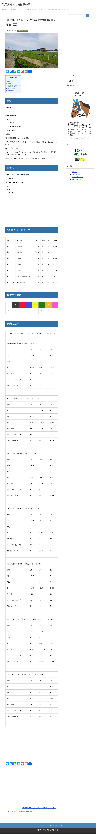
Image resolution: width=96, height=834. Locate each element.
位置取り (9, 84)
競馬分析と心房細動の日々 (20, 4)
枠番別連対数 (10, 88)
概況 (8, 81)
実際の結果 (10, 91)
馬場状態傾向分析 (23, 31)
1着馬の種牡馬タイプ (13, 86)
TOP (12, 10)
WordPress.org (76, 179)
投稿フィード (76, 175)
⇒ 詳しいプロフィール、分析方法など (80, 138)
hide (16, 78)
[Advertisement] (31, 210)
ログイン (74, 172)
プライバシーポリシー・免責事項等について (48, 826)
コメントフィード (77, 177)
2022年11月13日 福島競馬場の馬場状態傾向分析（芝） (39, 808)
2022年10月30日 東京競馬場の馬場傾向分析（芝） (23, 812)
